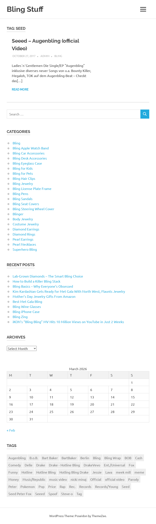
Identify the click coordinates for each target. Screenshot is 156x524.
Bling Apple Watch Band (31, 148)
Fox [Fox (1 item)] (131, 465)
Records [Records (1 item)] (85, 486)
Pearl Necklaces (24, 244)
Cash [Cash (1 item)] (138, 458)
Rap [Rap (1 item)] (62, 486)
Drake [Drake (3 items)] (40, 465)
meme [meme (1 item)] (139, 472)
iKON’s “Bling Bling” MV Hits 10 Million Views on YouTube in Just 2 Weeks (68, 322)
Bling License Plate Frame (32, 188)
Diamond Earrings (26, 229)
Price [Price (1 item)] (52, 486)
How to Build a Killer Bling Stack (36, 281)
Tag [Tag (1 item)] (79, 494)
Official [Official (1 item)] (95, 479)
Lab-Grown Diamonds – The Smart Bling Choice (48, 276)
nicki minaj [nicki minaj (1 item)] (78, 479)
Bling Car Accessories (28, 153)
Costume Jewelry (26, 224)
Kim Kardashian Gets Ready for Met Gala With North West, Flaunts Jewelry (69, 291)
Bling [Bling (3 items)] (97, 458)
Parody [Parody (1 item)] (133, 479)
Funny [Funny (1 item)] (13, 472)
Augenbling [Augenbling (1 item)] (17, 458)
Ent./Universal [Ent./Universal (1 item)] (114, 465)
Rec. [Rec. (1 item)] (72, 486)
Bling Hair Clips (24, 178)
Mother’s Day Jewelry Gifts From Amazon (44, 296)
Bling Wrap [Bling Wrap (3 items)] (112, 458)
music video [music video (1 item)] (58, 479)
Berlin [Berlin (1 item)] (84, 458)
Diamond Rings (24, 234)
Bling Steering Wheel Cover (33, 209)
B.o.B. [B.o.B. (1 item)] (34, 458)
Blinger (18, 214)
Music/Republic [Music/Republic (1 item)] (34, 479)
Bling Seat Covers (26, 204)
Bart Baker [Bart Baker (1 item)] (50, 458)
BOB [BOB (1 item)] (128, 458)
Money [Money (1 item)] (13, 479)
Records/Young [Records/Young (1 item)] (106, 486)
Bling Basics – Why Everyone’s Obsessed (43, 286)
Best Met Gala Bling (27, 301)
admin (44, 56)
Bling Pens (20, 193)
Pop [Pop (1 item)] (41, 486)
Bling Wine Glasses (27, 306)
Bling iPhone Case (26, 311)
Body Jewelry (23, 219)
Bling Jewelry (23, 183)
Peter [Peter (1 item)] (12, 486)
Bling (58, 56)
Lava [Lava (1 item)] (108, 472)
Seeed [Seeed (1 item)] (40, 494)
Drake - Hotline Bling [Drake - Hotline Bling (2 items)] (64, 465)
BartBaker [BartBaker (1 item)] (69, 458)
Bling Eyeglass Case (27, 163)
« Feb (11, 430)
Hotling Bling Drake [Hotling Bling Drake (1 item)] (74, 472)
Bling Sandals (22, 198)
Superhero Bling (25, 249)
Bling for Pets (23, 173)
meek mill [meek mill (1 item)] (123, 472)
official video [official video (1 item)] (114, 479)
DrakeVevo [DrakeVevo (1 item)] (92, 465)
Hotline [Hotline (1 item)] (27, 472)
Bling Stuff (25, 9)
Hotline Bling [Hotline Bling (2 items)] (46, 472)
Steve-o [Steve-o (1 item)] (67, 494)
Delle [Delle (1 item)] (28, 465)
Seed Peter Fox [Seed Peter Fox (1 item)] (19, 494)
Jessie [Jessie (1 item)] (97, 472)
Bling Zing (20, 316)
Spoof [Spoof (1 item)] (52, 494)
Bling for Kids (23, 168)
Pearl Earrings (23, 239)
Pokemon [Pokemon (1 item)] (27, 486)
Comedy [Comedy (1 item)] (14, 465)
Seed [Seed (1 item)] (125, 486)
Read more (20, 89)
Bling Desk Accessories (30, 158)
